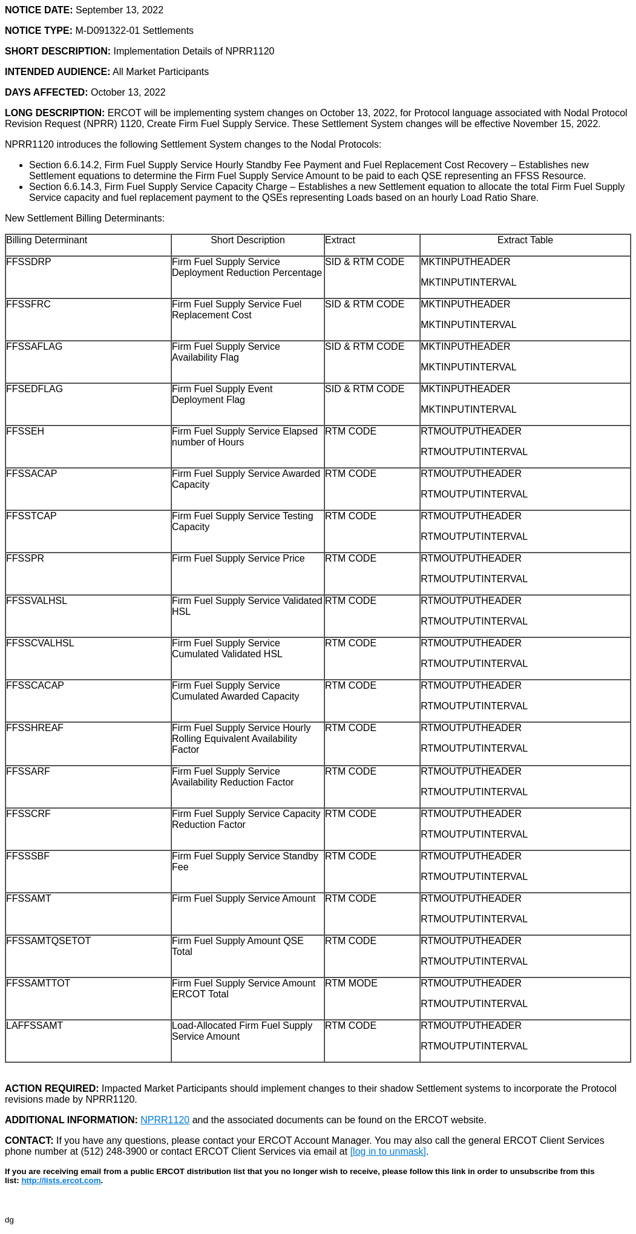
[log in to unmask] (388, 1151)
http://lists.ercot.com (60, 1180)
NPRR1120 (164, 1120)
